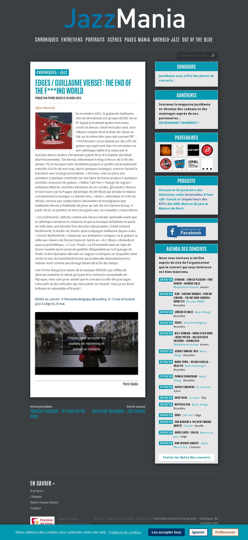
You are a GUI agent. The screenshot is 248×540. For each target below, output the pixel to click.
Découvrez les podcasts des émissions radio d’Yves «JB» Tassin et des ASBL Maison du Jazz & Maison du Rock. (186, 199)
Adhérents (186, 95)
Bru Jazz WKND (195, 301)
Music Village (202, 312)
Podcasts (186, 180)
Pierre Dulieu (55, 98)
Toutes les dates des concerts (186, 457)
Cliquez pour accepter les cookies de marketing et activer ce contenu (86, 343)
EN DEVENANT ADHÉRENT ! (179, 123)
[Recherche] (194, 55)
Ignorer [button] (198, 532)
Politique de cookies (125, 532)
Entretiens (72, 39)
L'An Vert (188, 415)
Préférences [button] (225, 532)
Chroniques (47, 39)
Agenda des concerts (186, 248)
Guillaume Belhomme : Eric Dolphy (118, 411)
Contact (35, 508)
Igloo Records (45, 108)
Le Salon (194, 397)
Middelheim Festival (186, 287)
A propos (36, 491)
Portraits (95, 39)
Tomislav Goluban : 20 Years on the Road (57, 414)
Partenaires (186, 137)
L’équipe (36, 496)
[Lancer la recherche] (213, 55)
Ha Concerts (203, 387)
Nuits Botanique (195, 366)
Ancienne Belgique (195, 322)
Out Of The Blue (197, 39)
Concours (186, 66)
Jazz (63, 72)
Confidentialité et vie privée (174, 518)
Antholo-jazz (166, 39)
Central (188, 426)
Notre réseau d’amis (44, 502)
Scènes (115, 39)
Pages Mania (137, 39)
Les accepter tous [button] (166, 532)
